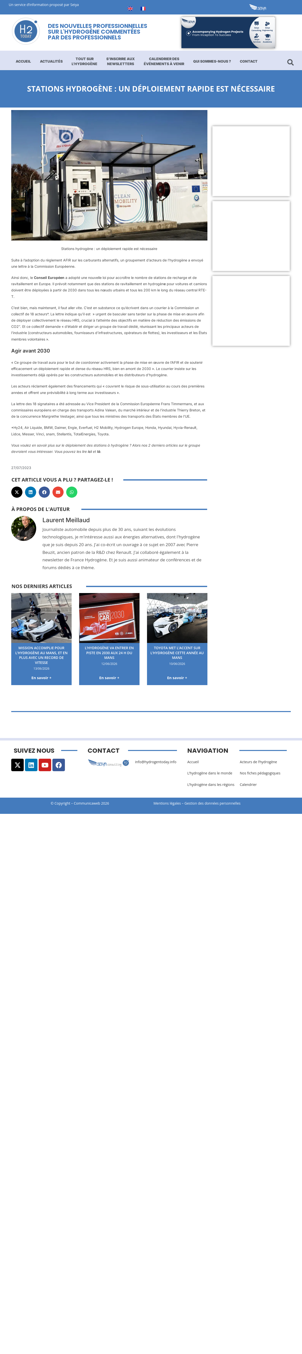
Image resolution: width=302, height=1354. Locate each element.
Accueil (23, 61)
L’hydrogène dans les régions (210, 784)
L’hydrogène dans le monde (209, 773)
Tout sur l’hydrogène (84, 61)
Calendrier (248, 784)
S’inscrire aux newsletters (120, 61)
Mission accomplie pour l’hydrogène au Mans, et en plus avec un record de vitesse (41, 655)
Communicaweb (87, 803)
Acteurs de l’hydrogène (258, 761)
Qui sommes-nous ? (212, 61)
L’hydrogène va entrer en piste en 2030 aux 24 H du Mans (109, 652)
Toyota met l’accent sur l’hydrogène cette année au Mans (177, 652)
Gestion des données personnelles (213, 803)
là (98, 451)
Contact (249, 61)
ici (90, 451)
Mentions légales (167, 803)
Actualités (51, 61)
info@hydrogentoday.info (155, 761)
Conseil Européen (49, 277)
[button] (16, 492)
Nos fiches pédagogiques (260, 773)
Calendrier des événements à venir (164, 61)
